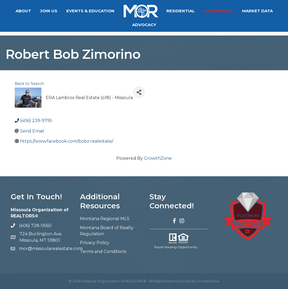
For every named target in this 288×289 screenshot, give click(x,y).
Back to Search (29, 83)
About (23, 10)
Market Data (257, 10)
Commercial (218, 10)
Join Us (48, 10)
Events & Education (90, 10)
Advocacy (144, 24)
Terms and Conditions (103, 251)
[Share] (139, 92)
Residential (180, 10)
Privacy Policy (94, 242)
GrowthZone (158, 158)
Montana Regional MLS (104, 218)
